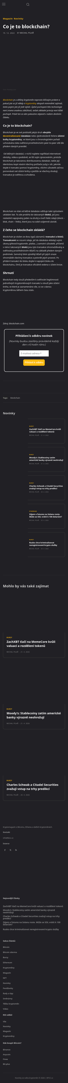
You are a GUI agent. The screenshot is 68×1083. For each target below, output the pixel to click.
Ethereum (33, 511)
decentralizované (12, 135)
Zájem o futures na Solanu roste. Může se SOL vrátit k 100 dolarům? (45, 515)
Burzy (31, 426)
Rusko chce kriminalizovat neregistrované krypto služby (43, 543)
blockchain (15, 398)
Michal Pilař (27, 33)
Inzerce (6, 843)
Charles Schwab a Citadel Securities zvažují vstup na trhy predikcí (46, 487)
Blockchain (8, 99)
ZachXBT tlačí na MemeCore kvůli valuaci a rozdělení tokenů (45, 430)
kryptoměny (30, 103)
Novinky (18, 19)
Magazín (8, 19)
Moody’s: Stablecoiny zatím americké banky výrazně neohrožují (46, 458)
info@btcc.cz (8, 838)
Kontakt (6, 832)
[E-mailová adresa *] (34, 353)
